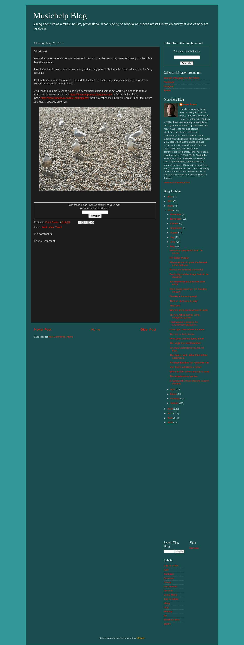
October (174, 223)
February (175, 398)
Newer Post (42, 329)
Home (95, 329)
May (172, 246)
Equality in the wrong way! (183, 296)
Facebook (169, 82)
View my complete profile (177, 182)
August (174, 232)
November (176, 219)
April (173, 389)
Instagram (169, 86)
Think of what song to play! (184, 301)
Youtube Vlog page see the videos (181, 78)
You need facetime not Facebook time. (190, 362)
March (173, 394)
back (45, 227)
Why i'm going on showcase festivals (189, 310)
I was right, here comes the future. (187, 329)
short (51, 227)
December (176, 214)
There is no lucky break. (182, 334)
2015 (170, 422)
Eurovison (169, 578)
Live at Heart (170, 586)
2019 (170, 210)
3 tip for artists (171, 565)
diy (165, 615)
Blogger (141, 638)
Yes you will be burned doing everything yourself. (184, 316)
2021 (170, 201)
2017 (170, 413)
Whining (168, 611)
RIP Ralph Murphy (179, 257)
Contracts (169, 574)
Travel (58, 227)
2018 (170, 408)
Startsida (194, 548)
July (172, 237)
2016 (170, 418)
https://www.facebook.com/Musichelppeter (65, 98)
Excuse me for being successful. (186, 269)
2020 (170, 206)
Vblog (167, 603)
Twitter (167, 90)
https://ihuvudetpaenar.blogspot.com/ (91, 94)
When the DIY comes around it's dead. (190, 371)
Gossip (167, 582)
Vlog (166, 607)
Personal (168, 590)
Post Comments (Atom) (60, 337)
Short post (175, 305)
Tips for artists (171, 599)
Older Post (148, 329)
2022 (170, 196)
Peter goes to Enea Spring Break (187, 338)
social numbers (172, 619)
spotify (167, 624)
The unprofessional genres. (184, 376)
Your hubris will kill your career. (186, 367)
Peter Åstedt (190, 104)
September (176, 228)
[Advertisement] (187, 482)
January (174, 403)
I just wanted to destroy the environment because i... (184, 323)
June (173, 241)
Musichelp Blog (60, 15)
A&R (166, 570)
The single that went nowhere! (185, 343)
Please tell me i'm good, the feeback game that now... (188, 263)
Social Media (170, 595)
